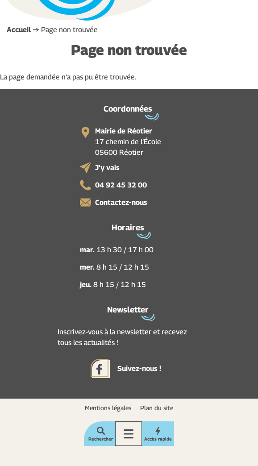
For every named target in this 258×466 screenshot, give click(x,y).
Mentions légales (108, 408)
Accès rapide (158, 438)
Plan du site (156, 408)
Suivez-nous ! (139, 368)
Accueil (19, 29)
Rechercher (100, 438)
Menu (128, 433)
